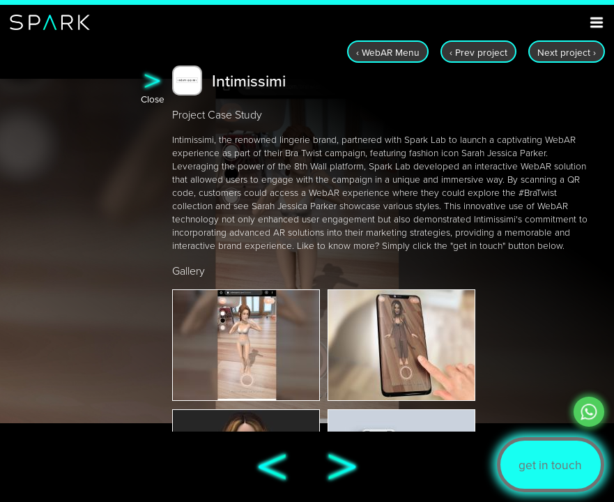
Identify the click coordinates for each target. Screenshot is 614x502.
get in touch (550, 464)
